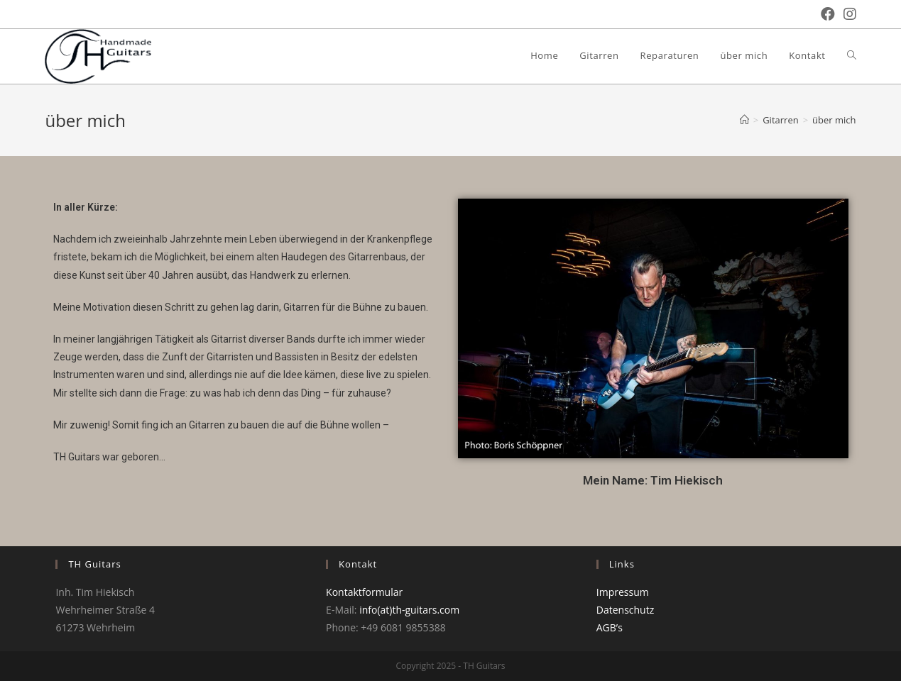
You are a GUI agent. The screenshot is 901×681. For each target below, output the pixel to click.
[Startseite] (744, 120)
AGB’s (609, 627)
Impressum (622, 592)
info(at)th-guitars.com (409, 609)
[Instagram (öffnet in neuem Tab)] (845, 14)
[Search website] (851, 55)
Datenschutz (625, 609)
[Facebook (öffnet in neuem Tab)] (823, 14)
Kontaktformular (364, 592)
